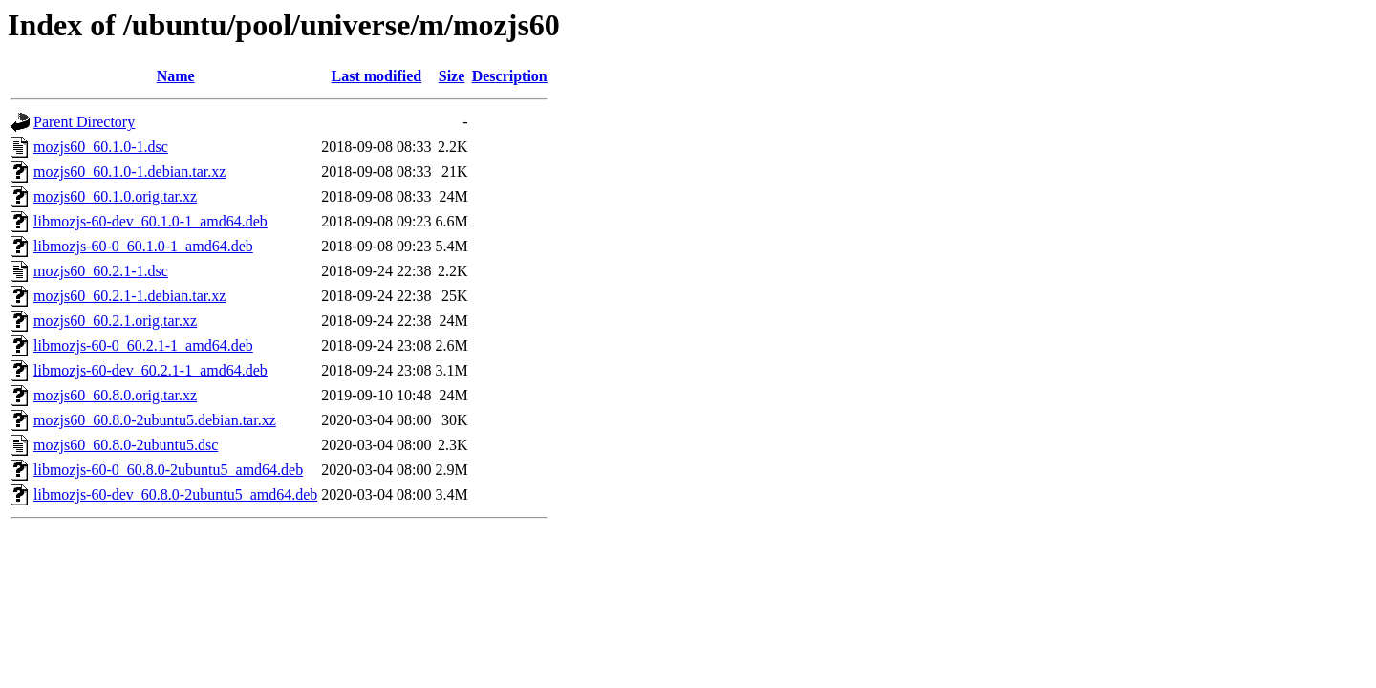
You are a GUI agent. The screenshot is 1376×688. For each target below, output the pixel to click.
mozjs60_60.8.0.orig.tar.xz (115, 395)
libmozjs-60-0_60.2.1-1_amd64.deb (143, 345)
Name (176, 76)
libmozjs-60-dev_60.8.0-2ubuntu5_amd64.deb (175, 494)
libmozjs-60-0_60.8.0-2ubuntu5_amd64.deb (168, 470)
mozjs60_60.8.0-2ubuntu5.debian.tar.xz (154, 420)
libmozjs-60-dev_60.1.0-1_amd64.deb (150, 221)
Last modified (377, 76)
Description (510, 76)
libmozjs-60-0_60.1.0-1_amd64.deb (143, 246)
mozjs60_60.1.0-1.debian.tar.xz (129, 171)
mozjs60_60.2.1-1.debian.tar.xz (129, 296)
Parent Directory (84, 122)
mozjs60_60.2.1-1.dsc (100, 271)
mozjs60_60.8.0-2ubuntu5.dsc (125, 445)
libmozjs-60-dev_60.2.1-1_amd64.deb (150, 370)
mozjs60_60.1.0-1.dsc (100, 147)
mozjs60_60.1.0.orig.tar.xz (115, 196)
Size (452, 76)
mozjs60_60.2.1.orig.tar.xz (115, 320)
